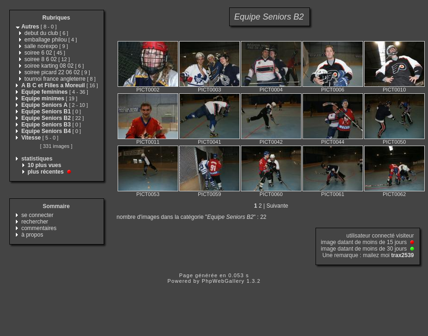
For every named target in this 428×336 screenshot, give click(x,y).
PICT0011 (148, 142)
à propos (32, 234)
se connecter (37, 215)
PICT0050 (394, 142)
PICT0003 (209, 89)
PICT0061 (332, 194)
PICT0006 (332, 89)
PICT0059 (209, 194)
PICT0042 (271, 142)
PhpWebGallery (223, 281)
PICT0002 (148, 89)
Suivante (277, 206)
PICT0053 (148, 194)
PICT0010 (394, 89)
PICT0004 (271, 89)
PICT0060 (271, 194)
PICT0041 (209, 142)
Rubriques (56, 17)
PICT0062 (394, 194)
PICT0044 (332, 142)
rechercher (34, 221)
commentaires (38, 228)
